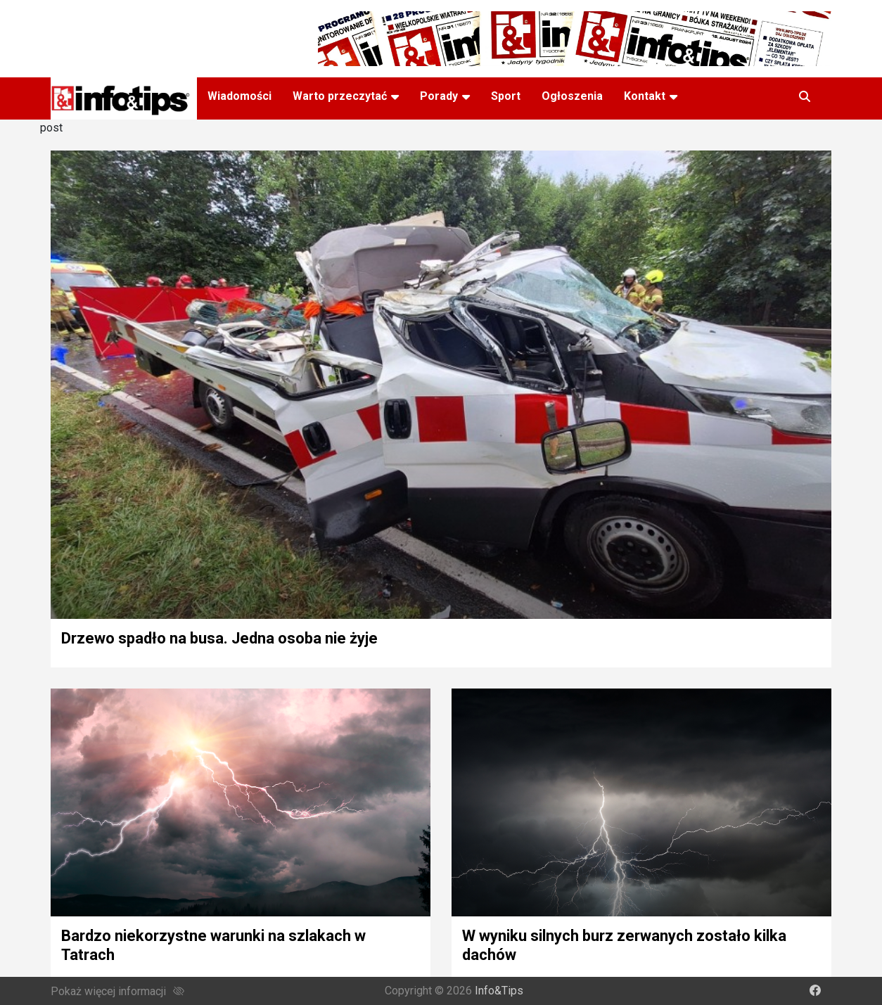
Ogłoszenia (572, 96)
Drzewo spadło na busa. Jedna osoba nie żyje (219, 638)
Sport (505, 96)
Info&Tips (499, 990)
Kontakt (644, 96)
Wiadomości (239, 96)
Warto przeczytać (340, 96)
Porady (439, 96)
